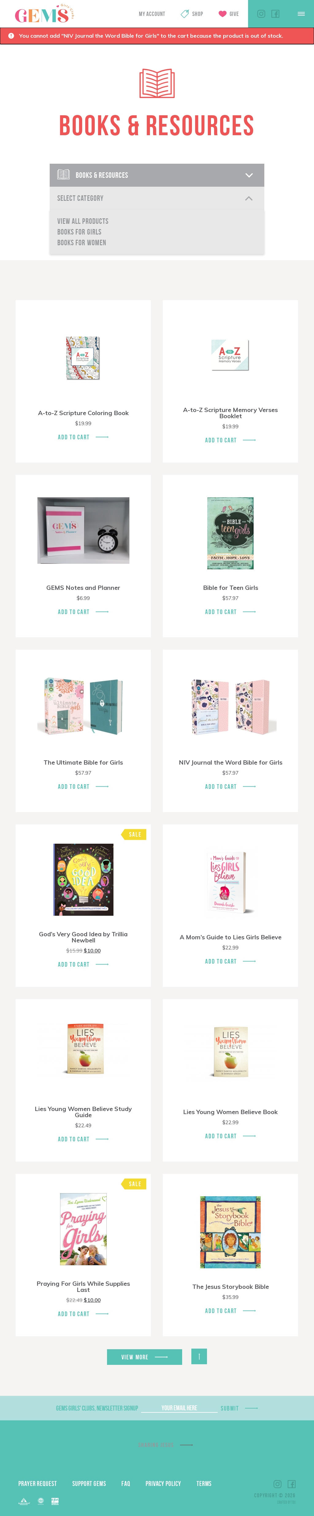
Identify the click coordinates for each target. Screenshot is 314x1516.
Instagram (261, 14)
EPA (55, 1501)
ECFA (41, 1501)
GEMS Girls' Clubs (44, 13)
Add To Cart (74, 437)
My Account (152, 13)
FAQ (125, 1483)
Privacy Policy (163, 1483)
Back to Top (199, 1356)
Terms (204, 1483)
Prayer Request (37, 1483)
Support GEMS (89, 1483)
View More (135, 1357)
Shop (197, 13)
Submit (230, 1408)
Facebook (275, 14)
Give (234, 13)
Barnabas (24, 1501)
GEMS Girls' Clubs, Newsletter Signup (97, 1408)
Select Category (80, 198)
